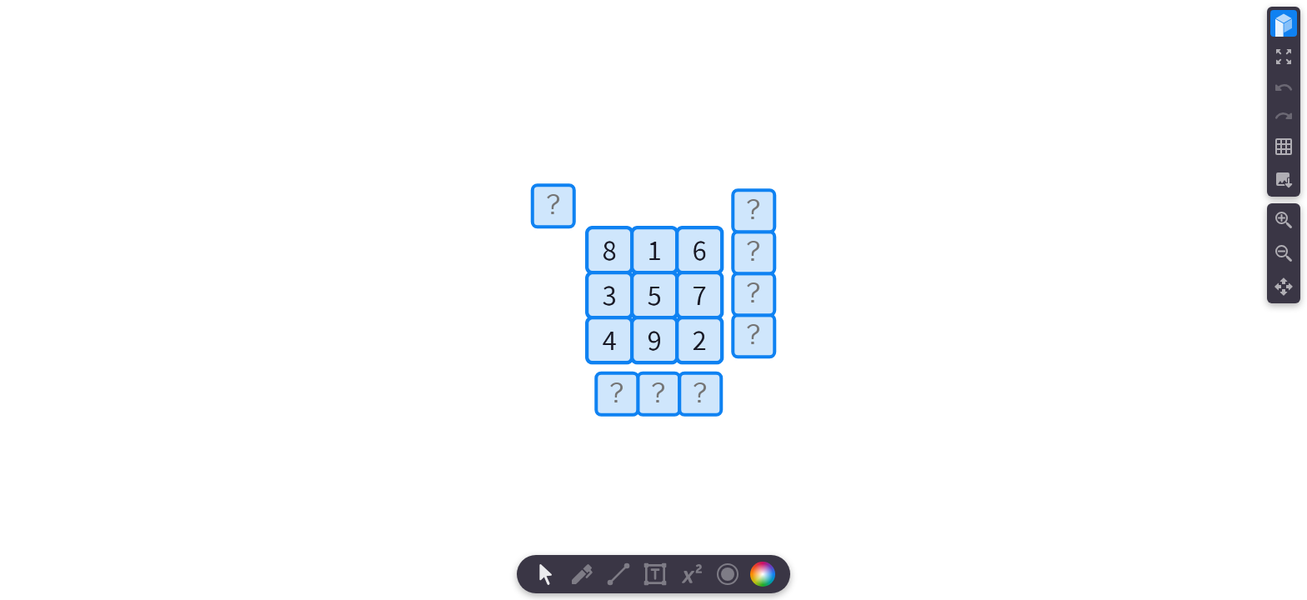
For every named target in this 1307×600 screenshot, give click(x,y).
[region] (653, 300)
